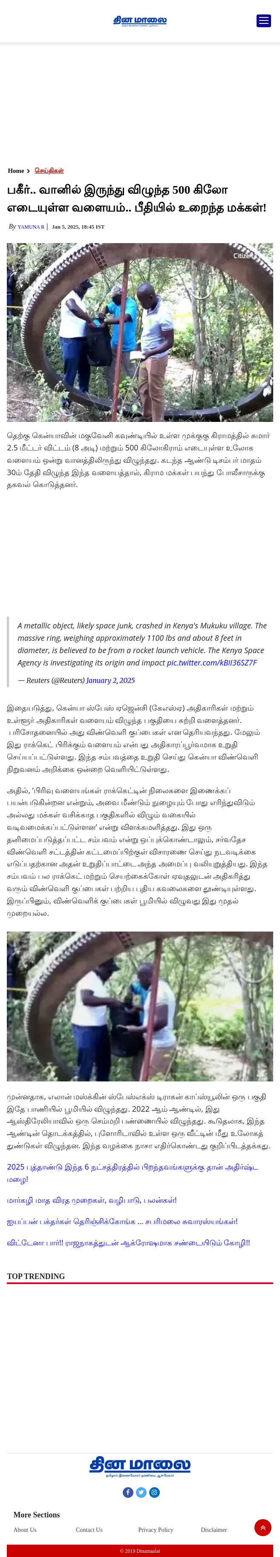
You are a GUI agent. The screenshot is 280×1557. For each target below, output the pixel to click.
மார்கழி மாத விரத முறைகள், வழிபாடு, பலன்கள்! (91, 1200)
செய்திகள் (49, 170)
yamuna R (30, 227)
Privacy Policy (156, 1530)
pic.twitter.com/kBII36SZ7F (212, 662)
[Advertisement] (139, 102)
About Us (24, 1530)
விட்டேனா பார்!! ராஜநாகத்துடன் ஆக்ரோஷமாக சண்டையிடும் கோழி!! (128, 1242)
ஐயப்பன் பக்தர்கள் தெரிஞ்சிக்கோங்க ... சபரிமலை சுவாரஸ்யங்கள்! (122, 1221)
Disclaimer (214, 1530)
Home (16, 170)
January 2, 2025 (111, 680)
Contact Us (89, 1530)
